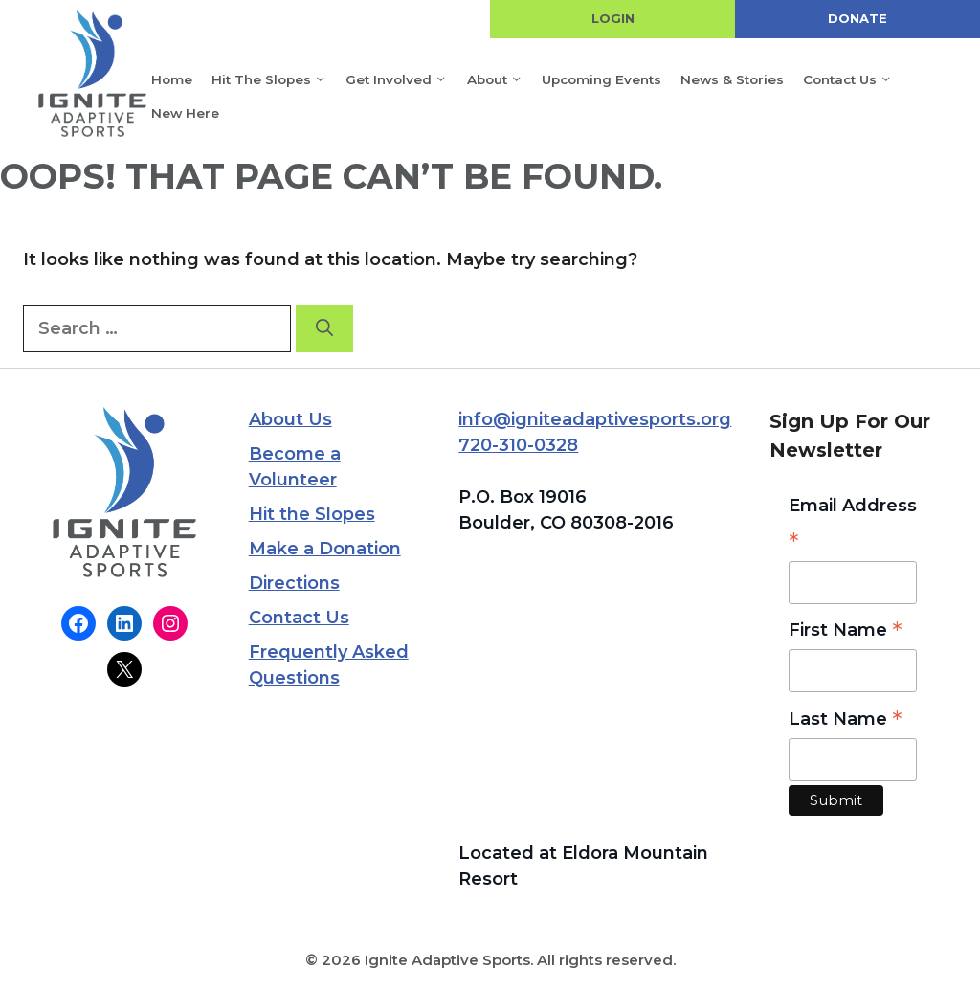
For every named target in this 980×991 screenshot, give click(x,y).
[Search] (324, 328)
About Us (290, 419)
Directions (294, 583)
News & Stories (732, 79)
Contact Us (855, 80)
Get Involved (403, 80)
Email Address (853, 526)
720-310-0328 (518, 445)
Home (171, 79)
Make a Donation (325, 548)
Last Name (845, 720)
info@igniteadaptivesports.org (594, 419)
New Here (185, 113)
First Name (845, 631)
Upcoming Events (601, 79)
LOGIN (613, 18)
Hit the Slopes (277, 80)
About (502, 80)
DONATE (857, 18)
